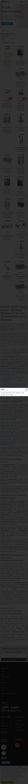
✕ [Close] (26, 389)
